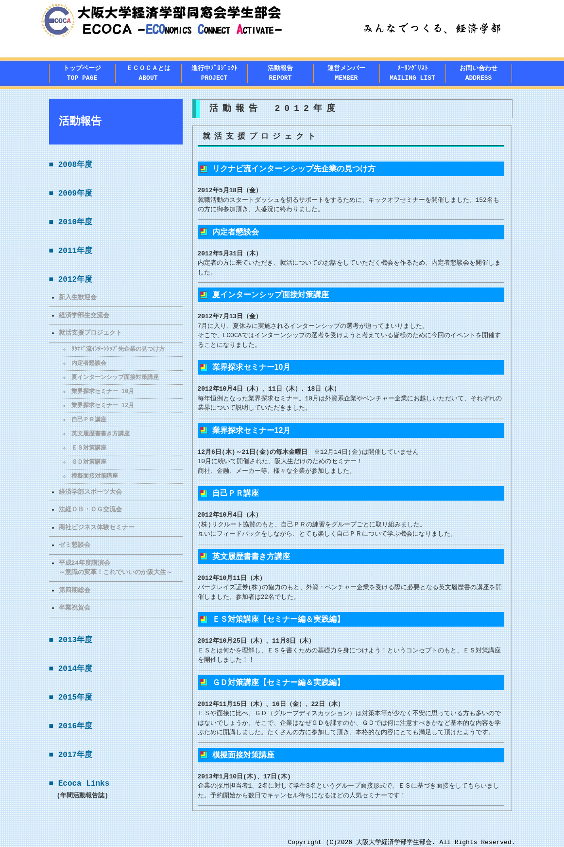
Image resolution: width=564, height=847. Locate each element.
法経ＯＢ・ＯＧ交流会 (90, 509)
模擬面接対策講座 (95, 476)
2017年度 (75, 755)
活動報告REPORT (280, 73)
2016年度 (75, 726)
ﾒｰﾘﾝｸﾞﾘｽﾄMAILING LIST (412, 73)
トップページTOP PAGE (82, 73)
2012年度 (75, 279)
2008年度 (75, 165)
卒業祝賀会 (74, 607)
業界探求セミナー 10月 (103, 391)
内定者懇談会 (89, 363)
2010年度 (75, 222)
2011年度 (75, 251)
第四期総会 (74, 590)
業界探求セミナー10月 (251, 367)
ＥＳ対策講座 (89, 448)
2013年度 (75, 640)
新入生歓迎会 (78, 297)
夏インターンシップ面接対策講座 (115, 377)
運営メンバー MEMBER (346, 73)
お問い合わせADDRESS (478, 73)
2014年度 (75, 669)
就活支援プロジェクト (90, 332)
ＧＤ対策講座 (89, 462)
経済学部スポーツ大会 (90, 491)
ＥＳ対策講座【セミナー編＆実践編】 (278, 619)
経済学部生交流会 (84, 315)
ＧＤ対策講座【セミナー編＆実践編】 (278, 682)
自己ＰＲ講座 (89, 419)
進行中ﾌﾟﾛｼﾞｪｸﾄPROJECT (214, 73)
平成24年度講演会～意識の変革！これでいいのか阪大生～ (115, 568)
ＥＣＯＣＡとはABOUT (148, 73)
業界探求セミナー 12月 (103, 405)
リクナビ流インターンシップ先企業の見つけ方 (294, 168)
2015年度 (75, 697)
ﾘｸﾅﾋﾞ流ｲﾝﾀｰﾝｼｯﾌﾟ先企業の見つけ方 (118, 349)
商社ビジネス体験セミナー (97, 527)
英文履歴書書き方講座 (101, 434)
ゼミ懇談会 (74, 545)
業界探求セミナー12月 (251, 430)
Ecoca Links (84, 783)
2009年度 (75, 193)
